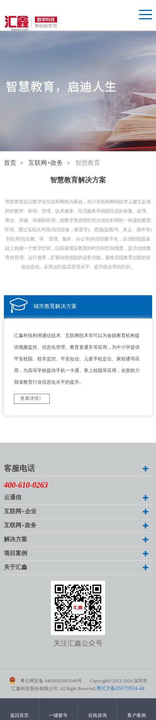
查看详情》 (31, 398)
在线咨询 (97, 715)
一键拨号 (58, 715)
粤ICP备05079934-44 (120, 689)
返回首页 (19, 715)
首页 (10, 163)
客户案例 (136, 715)
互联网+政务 (45, 163)
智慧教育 (87, 163)
